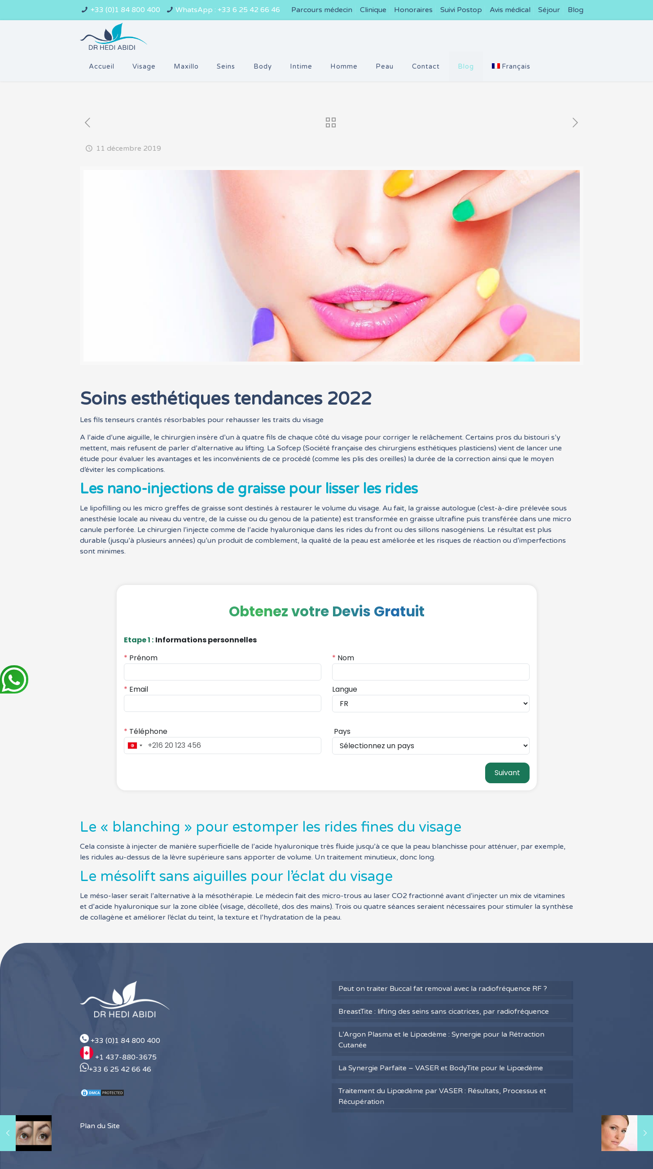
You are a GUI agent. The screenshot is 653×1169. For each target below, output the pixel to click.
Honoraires (413, 9)
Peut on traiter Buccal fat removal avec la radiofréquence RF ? (442, 959)
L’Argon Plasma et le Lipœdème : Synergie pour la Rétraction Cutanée (441, 1010)
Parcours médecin (321, 9)
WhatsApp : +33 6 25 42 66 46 (227, 9)
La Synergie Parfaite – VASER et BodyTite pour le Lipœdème (440, 1038)
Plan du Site (100, 1096)
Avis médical (510, 9)
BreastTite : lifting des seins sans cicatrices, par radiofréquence (443, 981)
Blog (575, 9)
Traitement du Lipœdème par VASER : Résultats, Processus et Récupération (442, 1067)
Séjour (549, 9)
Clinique (373, 9)
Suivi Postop (461, 9)
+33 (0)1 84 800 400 (125, 9)
